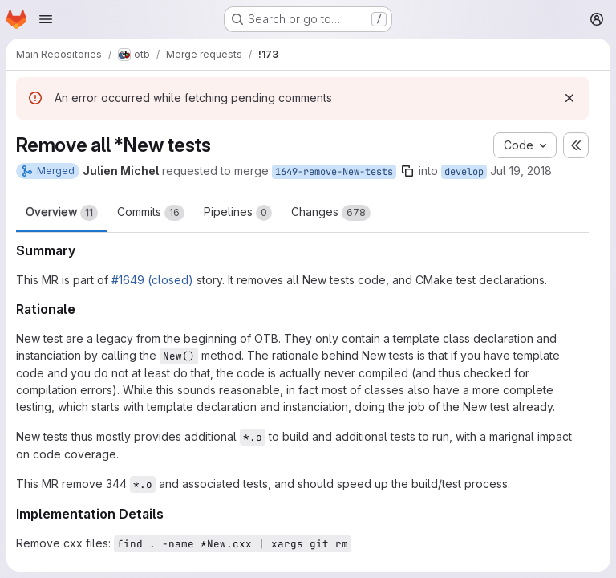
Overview (62, 213)
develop (464, 171)
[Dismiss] (568, 98)
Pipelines (238, 213)
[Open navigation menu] (46, 19)
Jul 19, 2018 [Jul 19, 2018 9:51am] (521, 170)
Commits (150, 213)
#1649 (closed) (152, 280)
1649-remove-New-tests (334, 171)
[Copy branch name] (407, 171)
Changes (331, 213)
